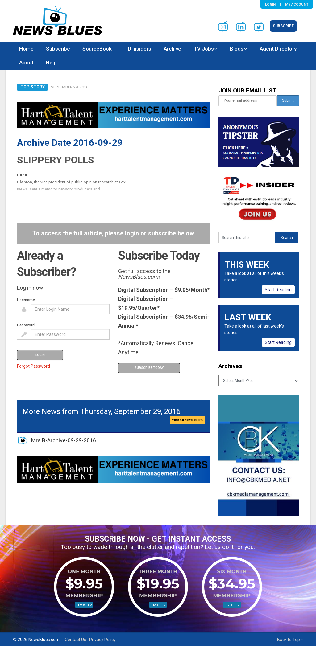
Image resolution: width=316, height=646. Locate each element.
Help (51, 62)
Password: (26, 325)
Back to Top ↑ (290, 639)
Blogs (236, 49)
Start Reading (278, 289)
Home (26, 49)
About (26, 62)
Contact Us (75, 639)
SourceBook (97, 49)
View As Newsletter (187, 420)
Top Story (32, 86)
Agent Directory (278, 49)
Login (270, 4)
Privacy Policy (102, 639)
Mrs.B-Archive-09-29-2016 (63, 440)
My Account (296, 4)
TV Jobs (203, 49)
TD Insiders (137, 49)
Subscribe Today (149, 368)
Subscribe (283, 26)
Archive (172, 49)
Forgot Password (33, 366)
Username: (26, 299)
